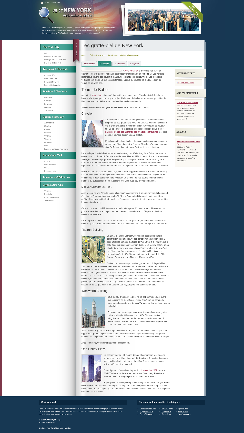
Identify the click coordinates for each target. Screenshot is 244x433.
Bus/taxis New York (52, 82)
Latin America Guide (148, 409)
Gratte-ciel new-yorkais (129, 55)
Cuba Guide (166, 414)
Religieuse (134, 63)
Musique (47, 133)
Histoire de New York (52, 56)
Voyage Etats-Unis (53, 184)
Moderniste (120, 63)
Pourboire (48, 194)
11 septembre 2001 (148, 370)
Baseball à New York (52, 63)
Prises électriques (51, 197)
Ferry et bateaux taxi (52, 85)
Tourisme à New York (55, 91)
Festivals (48, 142)
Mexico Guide (167, 409)
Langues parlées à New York (56, 149)
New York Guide (187, 83)
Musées (47, 126)
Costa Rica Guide (147, 414)
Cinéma (47, 136)
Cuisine (47, 129)
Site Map (59, 428)
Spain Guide (183, 409)
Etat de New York (53, 155)
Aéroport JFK (49, 75)
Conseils (47, 191)
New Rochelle (50, 165)
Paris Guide (183, 411)
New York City (51, 47)
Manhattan (48, 97)
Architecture (49, 123)
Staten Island (49, 110)
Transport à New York (55, 69)
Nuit (46, 146)
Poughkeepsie (50, 171)
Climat (47, 53)
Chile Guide (166, 411)
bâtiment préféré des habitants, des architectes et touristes (131, 132)
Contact (68, 428)
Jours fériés (49, 201)
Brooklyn (48, 101)
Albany (47, 161)
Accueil (84, 55)
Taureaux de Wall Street (56, 177)
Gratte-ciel (104, 63)
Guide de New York (52, 3)
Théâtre (47, 139)
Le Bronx (48, 104)
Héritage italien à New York (55, 60)
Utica (46, 168)
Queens (47, 107)
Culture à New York (54, 116)
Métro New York (50, 78)
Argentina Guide (146, 411)
